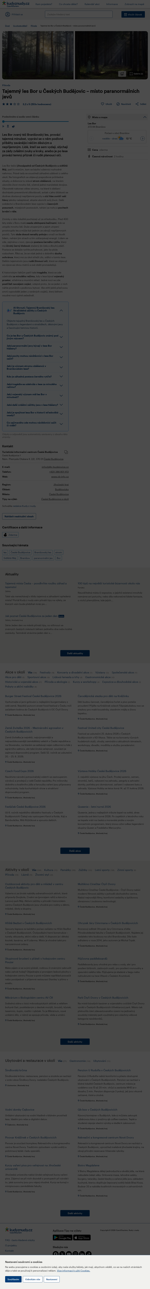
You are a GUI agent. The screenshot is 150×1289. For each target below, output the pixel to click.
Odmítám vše (32, 1279)
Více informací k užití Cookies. (73, 1270)
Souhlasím (13, 1279)
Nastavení (51, 1279)
